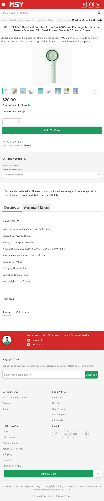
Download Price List (12, 465)
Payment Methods (12, 443)
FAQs (5, 431)
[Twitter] (66, 437)
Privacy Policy (63, 496)
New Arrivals (58, 408)
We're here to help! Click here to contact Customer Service (58, 335)
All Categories (59, 414)
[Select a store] (84, 4)
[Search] (99, 13)
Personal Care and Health (43, 20)
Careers (6, 403)
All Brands (57, 420)
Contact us (37, 344)
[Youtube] (76, 437)
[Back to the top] (98, 473)
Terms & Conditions (43, 496)
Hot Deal (56, 403)
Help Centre (8, 437)
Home (4, 20)
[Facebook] (57, 437)
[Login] (91, 4)
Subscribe (91, 374)
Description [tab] (12, 207)
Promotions (58, 397)
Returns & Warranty (12, 448)
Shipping (7, 454)
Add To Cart (52, 130)
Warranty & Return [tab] (36, 207)
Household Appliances (19, 20)
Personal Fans (64, 20)
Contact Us (8, 460)
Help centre (38, 340)
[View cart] (98, 4)
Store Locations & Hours (15, 397)
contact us (46, 191)
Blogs (5, 408)
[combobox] (52, 13)
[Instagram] (85, 437)
